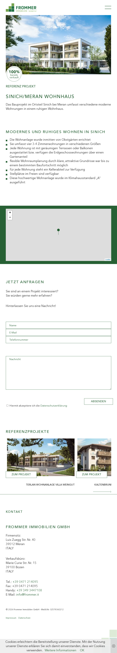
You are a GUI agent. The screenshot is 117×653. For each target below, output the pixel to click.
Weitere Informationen (60, 650)
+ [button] (10, 213)
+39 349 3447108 (29, 590)
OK (82, 650)
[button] (102, 492)
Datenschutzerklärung (53, 405)
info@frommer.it (27, 594)
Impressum (11, 617)
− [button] (10, 217)
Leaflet (107, 259)
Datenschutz (24, 617)
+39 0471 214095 (25, 582)
